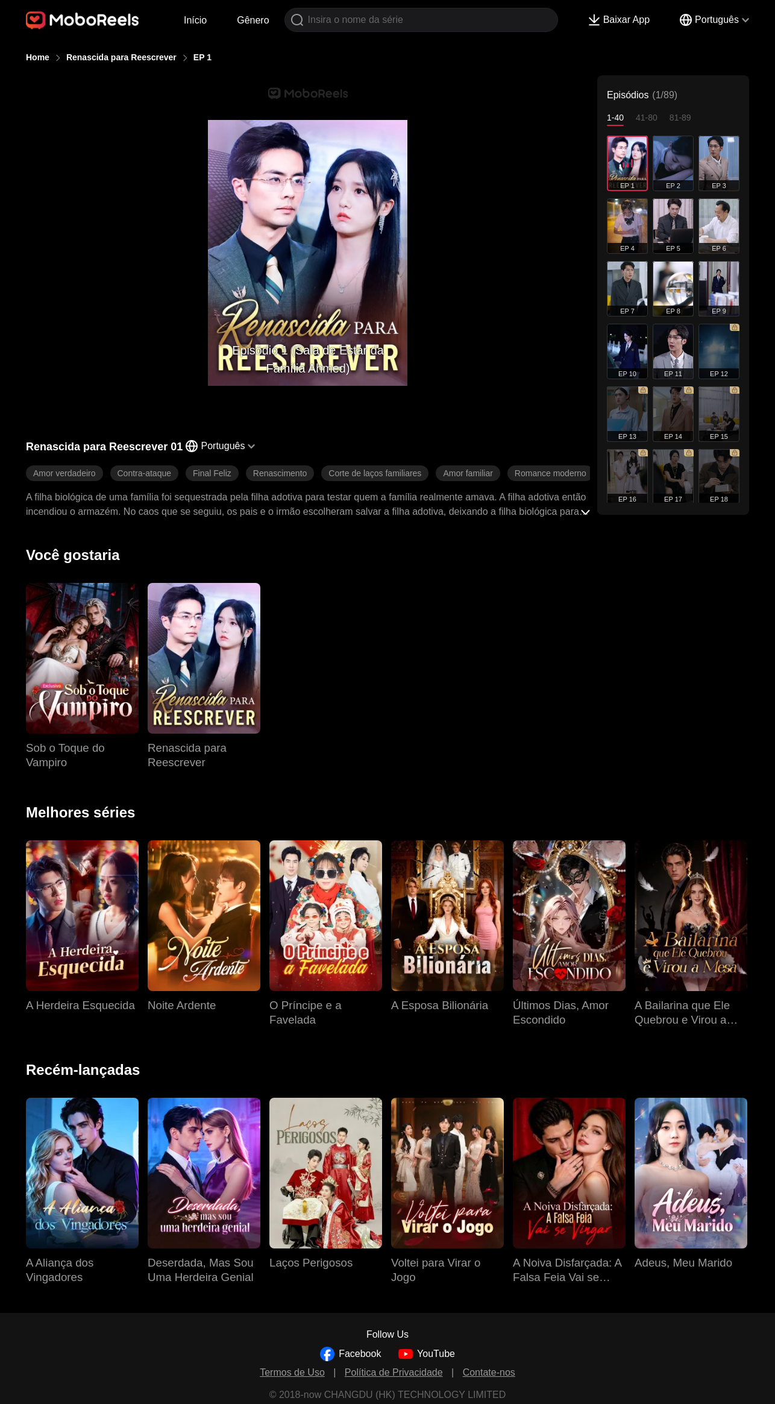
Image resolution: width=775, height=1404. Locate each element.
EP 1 (202, 57)
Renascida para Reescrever (121, 57)
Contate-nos (489, 1372)
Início (195, 20)
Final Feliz (212, 473)
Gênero (253, 20)
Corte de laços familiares (374, 473)
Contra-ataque (145, 473)
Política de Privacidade (394, 1372)
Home (37, 57)
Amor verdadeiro (64, 473)
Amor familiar (467, 473)
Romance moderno (550, 473)
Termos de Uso (292, 1372)
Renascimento (280, 473)
